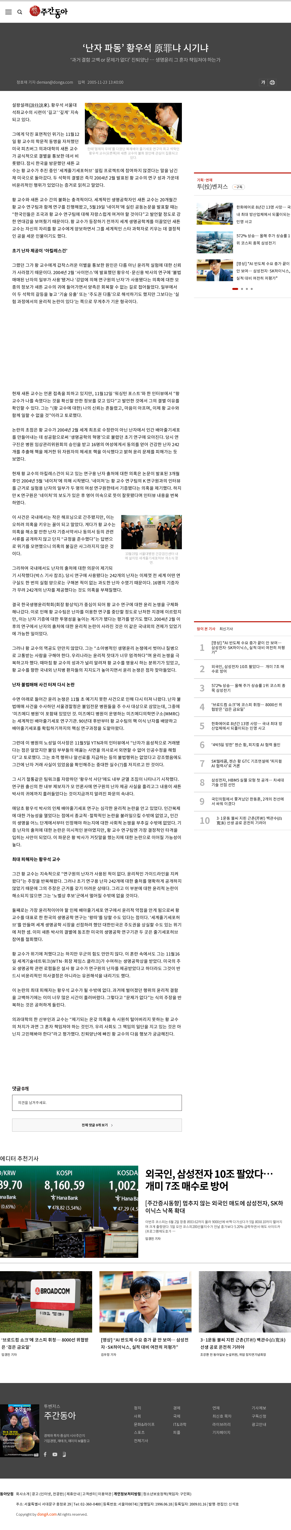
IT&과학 (179, 1424)
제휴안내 (73, 1494)
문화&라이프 (144, 1424)
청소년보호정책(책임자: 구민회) (167, 1494)
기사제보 (259, 1408)
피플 (176, 1432)
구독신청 (259, 1416)
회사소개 (23, 1494)
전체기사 (141, 1441)
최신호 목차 (222, 1416)
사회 (137, 1416)
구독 (239, 187)
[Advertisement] (65, 347)
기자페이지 (221, 1432)
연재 (216, 1408)
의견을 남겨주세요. (32, 1102)
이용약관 (105, 1494)
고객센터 (89, 1494)
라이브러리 (221, 1424)
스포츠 (139, 1432)
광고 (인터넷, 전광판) (48, 1494)
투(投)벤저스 (212, 186)
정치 (137, 1408)
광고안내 (259, 1424)
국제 (176, 1416)
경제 (176, 1408)
